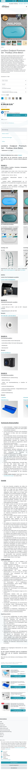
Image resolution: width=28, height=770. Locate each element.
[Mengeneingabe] (2, 115)
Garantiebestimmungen (8, 475)
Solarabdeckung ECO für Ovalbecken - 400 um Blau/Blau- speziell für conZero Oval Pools (17, 682)
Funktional (5, 758)
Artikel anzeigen (18, 676)
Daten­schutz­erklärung (20, 747)
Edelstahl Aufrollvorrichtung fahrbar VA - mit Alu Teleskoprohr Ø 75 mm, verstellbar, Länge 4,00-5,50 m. (17, 693)
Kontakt (1, 723)
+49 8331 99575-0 (23, 3)
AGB (1, 721)
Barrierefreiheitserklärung (5, 731)
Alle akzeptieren (13, 762)
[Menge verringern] (5, 116)
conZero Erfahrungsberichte (9, 270)
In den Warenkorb (19, 115)
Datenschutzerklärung (5, 730)
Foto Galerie (22, 270)
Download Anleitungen (7, 137)
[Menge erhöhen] (5, 114)
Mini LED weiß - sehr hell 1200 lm (8, 315)
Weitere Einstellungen (5, 759)
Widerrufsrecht (3, 726)
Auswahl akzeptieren (14, 765)
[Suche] (20, 1)
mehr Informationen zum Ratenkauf (12, 113)
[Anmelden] (13, 1)
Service (3, 1)
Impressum (2, 725)
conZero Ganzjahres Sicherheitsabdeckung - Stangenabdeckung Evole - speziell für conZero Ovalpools (17, 671)
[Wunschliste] (21, 1)
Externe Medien (6, 755)
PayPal (4, 757)
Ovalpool (20, 155)
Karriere (2, 733)
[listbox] (6, 674)
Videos (3, 141)
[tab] (14, 130)
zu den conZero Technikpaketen (8, 279)
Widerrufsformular (4, 728)
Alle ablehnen (14, 768)
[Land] (18, 1)
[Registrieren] (15, 1)
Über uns (2, 734)
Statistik (5, 752)
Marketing (5, 754)
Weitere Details (5, 133)
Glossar (1, 736)
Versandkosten (11, 122)
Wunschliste (4, 119)
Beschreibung (5, 129)
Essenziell (5, 751)
